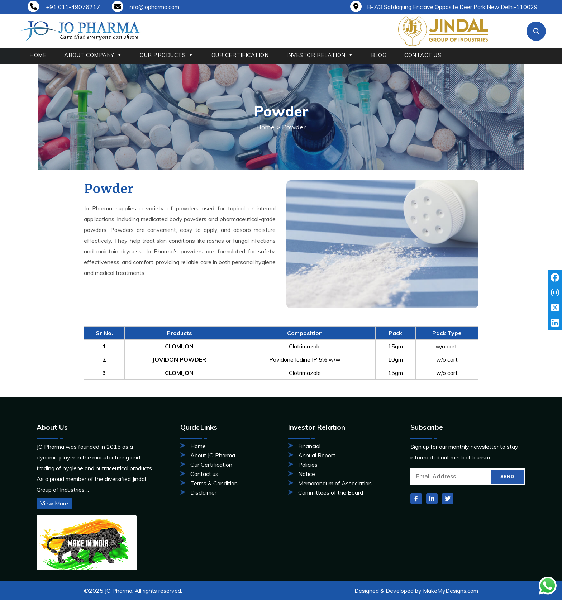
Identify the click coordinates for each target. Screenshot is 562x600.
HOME (37, 55)
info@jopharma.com (145, 6)
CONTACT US (422, 55)
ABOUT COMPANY (93, 55)
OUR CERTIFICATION (240, 55)
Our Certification (211, 464)
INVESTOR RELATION (319, 55)
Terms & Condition (214, 483)
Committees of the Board (330, 492)
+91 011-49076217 (64, 6)
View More (54, 503)
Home (265, 127)
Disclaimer (203, 492)
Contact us (204, 473)
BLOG (378, 55)
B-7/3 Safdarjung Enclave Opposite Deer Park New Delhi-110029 (444, 6)
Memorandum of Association (335, 483)
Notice (306, 473)
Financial (309, 445)
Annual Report (316, 455)
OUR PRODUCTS (167, 55)
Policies (308, 464)
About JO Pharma (212, 455)
